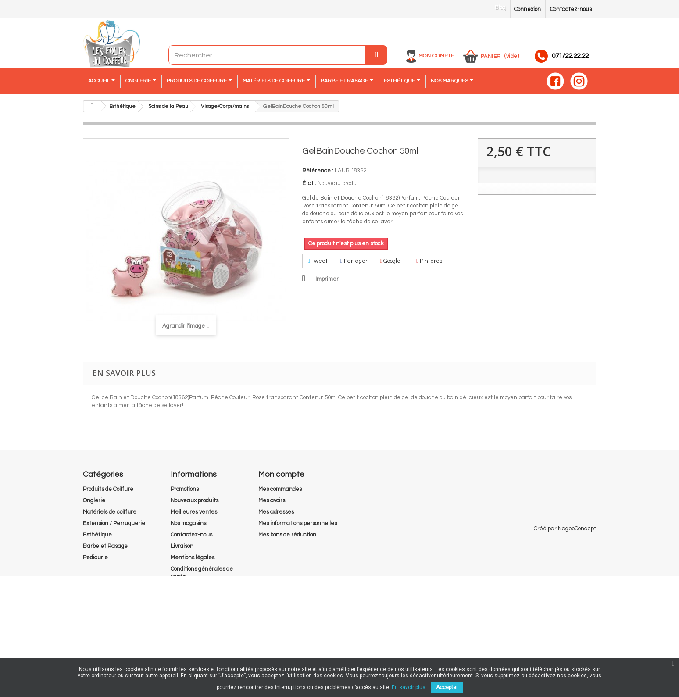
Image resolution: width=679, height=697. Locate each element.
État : (309, 183)
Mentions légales (192, 557)
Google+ (392, 261)
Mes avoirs (271, 500)
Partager (354, 261)
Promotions (185, 489)
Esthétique (97, 535)
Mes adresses (276, 512)
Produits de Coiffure (108, 489)
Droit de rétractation (198, 622)
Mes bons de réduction (287, 535)
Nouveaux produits (194, 500)
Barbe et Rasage (105, 546)
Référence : (317, 171)
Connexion (527, 9)
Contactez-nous (571, 9)
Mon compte (436, 56)
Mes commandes (280, 489)
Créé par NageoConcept (565, 649)
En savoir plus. (409, 687)
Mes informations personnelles (297, 523)
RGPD (178, 611)
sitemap (181, 634)
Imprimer (327, 279)
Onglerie (94, 500)
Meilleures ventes (194, 512)
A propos (181, 588)
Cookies (180, 600)
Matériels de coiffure (109, 512)
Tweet (318, 261)
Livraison (182, 546)
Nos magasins (188, 523)
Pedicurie (95, 557)
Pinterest (430, 261)
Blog (500, 7)
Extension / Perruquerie (114, 523)
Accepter (447, 687)
